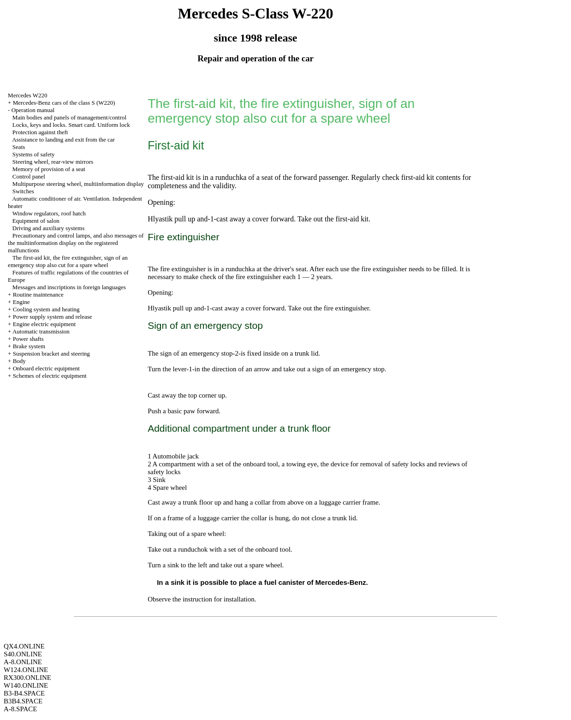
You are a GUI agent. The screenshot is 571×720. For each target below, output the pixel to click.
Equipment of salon (35, 220)
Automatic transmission (41, 331)
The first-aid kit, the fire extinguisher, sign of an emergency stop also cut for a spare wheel (68, 261)
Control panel (28, 176)
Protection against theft (40, 132)
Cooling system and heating (46, 309)
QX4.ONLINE (24, 646)
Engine (21, 301)
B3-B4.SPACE (24, 693)
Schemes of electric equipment (50, 375)
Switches (23, 191)
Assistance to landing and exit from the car (63, 139)
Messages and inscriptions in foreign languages (69, 287)
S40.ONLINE (23, 654)
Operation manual (33, 110)
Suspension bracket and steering (51, 353)
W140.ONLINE (26, 685)
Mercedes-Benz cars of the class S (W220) (64, 102)
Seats (18, 146)
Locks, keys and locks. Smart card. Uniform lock (71, 124)
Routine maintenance (38, 294)
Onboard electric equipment (46, 368)
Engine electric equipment (44, 324)
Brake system (29, 346)
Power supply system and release (52, 316)
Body (19, 360)
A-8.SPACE (20, 709)
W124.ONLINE (26, 669)
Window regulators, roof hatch (49, 213)
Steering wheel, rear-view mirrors (52, 161)
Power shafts (28, 338)
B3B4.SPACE (23, 701)
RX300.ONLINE (27, 677)
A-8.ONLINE (23, 662)
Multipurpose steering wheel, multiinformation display (78, 183)
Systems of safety (33, 154)
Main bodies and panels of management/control (69, 117)
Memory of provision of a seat (48, 169)
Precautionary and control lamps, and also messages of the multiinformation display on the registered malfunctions (75, 243)
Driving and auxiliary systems (48, 228)
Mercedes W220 (27, 95)
